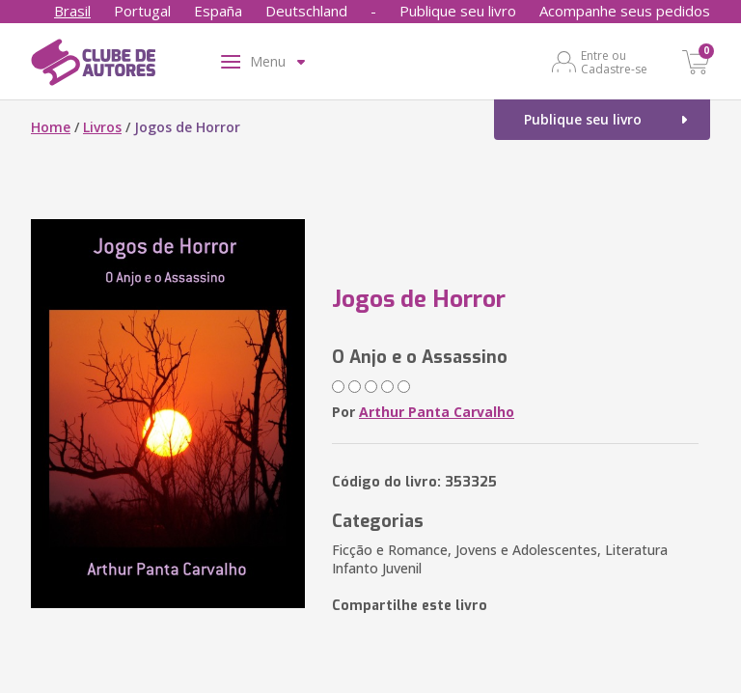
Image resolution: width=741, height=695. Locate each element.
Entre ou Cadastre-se (614, 61)
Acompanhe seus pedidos (624, 10)
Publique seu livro (457, 10)
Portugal (142, 10)
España (218, 10)
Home (50, 127)
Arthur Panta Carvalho (436, 412)
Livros (102, 127)
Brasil (72, 10)
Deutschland (306, 10)
